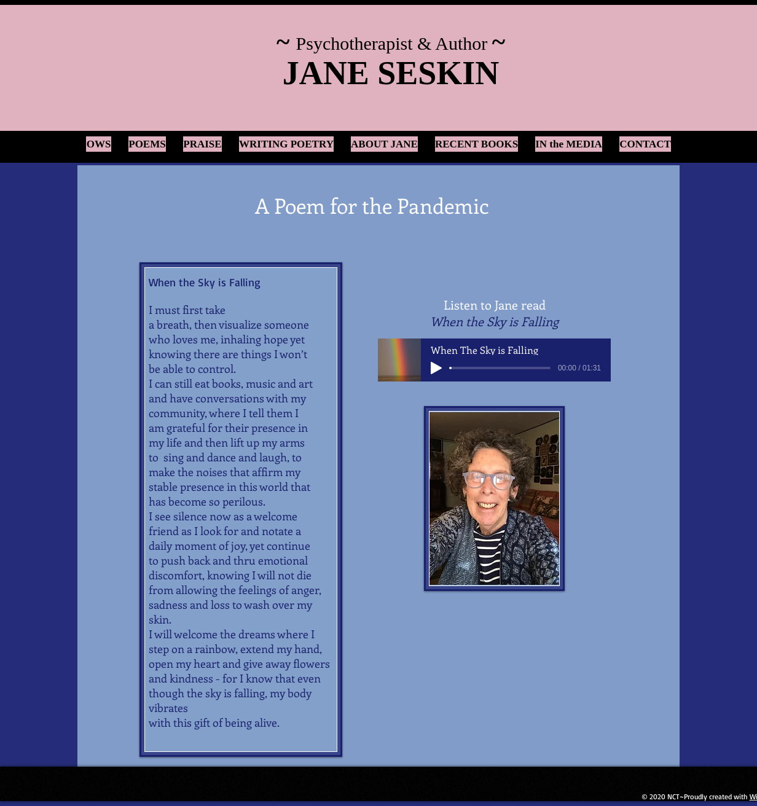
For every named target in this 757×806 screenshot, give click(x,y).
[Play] (436, 368)
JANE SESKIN (391, 73)
